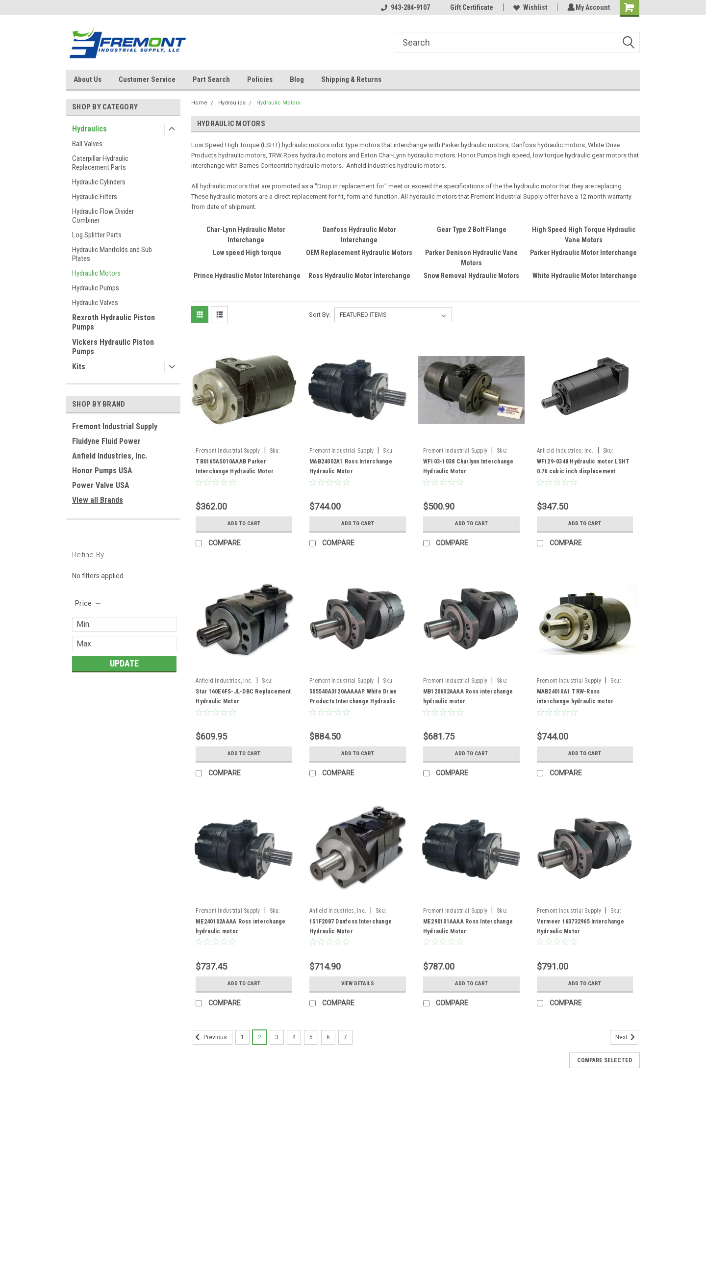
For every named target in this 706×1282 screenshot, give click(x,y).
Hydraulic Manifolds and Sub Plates (112, 254)
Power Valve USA (100, 485)
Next (626, 1037)
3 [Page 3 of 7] (276, 1037)
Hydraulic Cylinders (99, 182)
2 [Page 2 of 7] (259, 1037)
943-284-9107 (404, 7)
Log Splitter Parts (97, 235)
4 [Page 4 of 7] (294, 1037)
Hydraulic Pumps (95, 287)
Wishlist (529, 7)
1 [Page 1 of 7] (242, 1037)
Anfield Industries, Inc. (109, 456)
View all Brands (97, 500)
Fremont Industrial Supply (114, 426)
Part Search (211, 79)
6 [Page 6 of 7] (328, 1037)
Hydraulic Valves (95, 302)
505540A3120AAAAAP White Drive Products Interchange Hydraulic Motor (353, 701)
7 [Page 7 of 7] (345, 1037)
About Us (87, 79)
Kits (78, 366)
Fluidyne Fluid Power (106, 441)
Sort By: (319, 314)
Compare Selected (604, 1060)
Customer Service (147, 79)
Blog (297, 79)
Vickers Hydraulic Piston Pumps (113, 346)
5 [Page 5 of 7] (311, 1037)
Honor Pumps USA (102, 470)
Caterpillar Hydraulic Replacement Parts (100, 163)
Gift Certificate (470, 7)
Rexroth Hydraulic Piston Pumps (113, 322)
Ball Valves (87, 143)
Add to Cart (244, 524)
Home (199, 103)
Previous (210, 1037)
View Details (357, 984)
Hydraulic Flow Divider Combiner (103, 216)
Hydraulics (89, 128)
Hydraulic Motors (96, 273)
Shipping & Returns (351, 79)
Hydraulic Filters (94, 196)
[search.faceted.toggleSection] (88, 603)
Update (124, 663)
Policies (260, 79)
